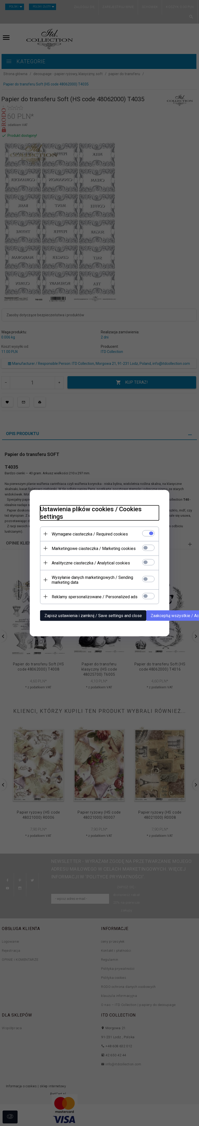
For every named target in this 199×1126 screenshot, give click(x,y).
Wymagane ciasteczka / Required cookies (90, 533)
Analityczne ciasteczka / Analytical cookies (91, 562)
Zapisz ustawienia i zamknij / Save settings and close (93, 615)
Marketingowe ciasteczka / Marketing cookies (94, 548)
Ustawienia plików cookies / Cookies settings (91, 512)
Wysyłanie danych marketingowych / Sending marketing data (92, 580)
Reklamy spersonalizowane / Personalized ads (94, 596)
